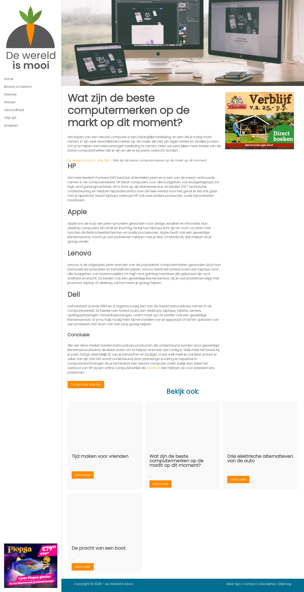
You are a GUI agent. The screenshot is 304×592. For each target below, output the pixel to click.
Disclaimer (268, 584)
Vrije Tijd (103, 160)
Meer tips (233, 584)
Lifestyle (10, 94)
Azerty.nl (153, 368)
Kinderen (11, 125)
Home (9, 79)
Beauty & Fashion (18, 86)
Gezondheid (14, 110)
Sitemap (285, 584)
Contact (250, 584)
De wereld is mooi (81, 160)
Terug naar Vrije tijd (86, 384)
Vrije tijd (10, 117)
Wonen (10, 102)
